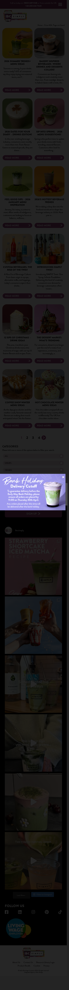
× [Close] (63, 477)
